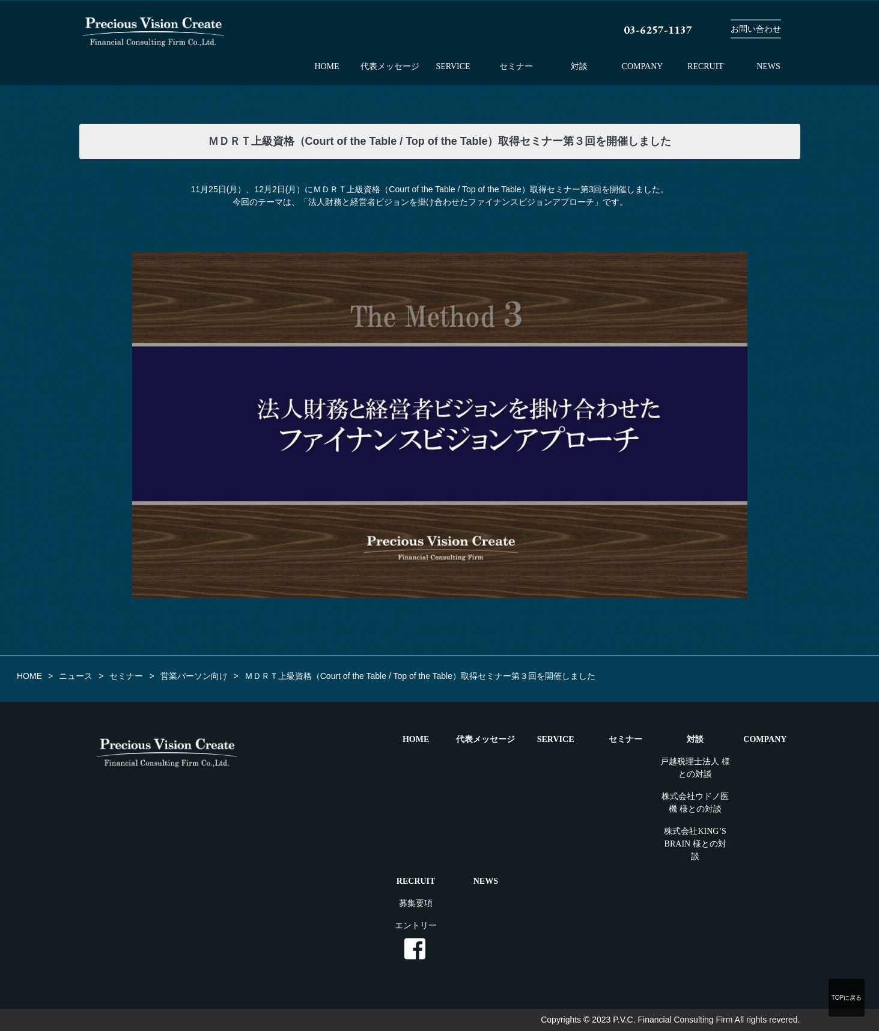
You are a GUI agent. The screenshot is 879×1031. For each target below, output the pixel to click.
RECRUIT (705, 66)
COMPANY (642, 66)
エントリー (416, 925)
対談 (579, 66)
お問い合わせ (756, 29)
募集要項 (416, 903)
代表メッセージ (389, 66)
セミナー (516, 66)
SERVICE (453, 66)
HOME (326, 66)
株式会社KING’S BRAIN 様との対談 (695, 844)
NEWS (768, 66)
